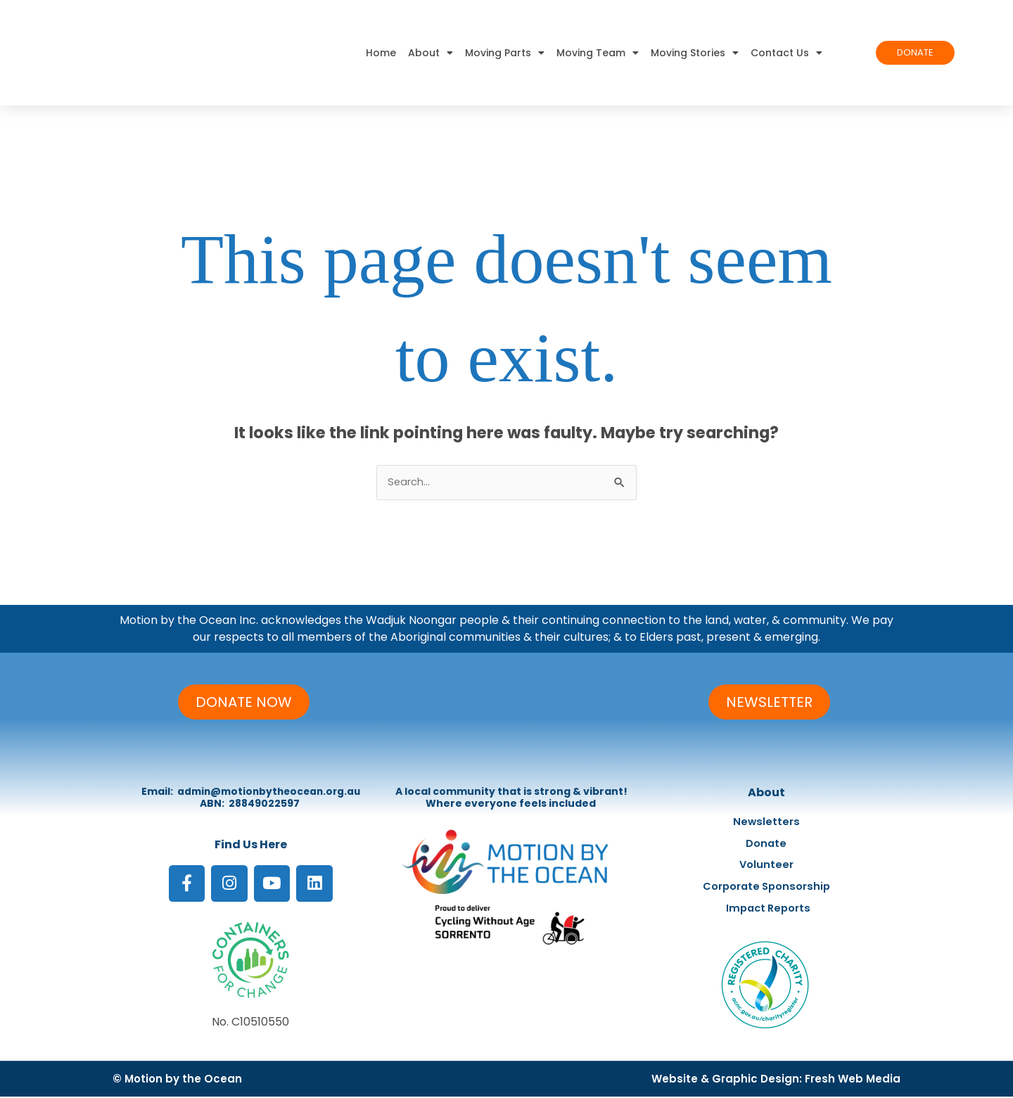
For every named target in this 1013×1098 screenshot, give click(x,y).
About (430, 53)
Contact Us (786, 53)
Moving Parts (504, 53)
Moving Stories (695, 53)
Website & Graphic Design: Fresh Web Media (775, 1080)
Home (381, 53)
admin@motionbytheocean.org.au (269, 791)
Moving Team (597, 53)
